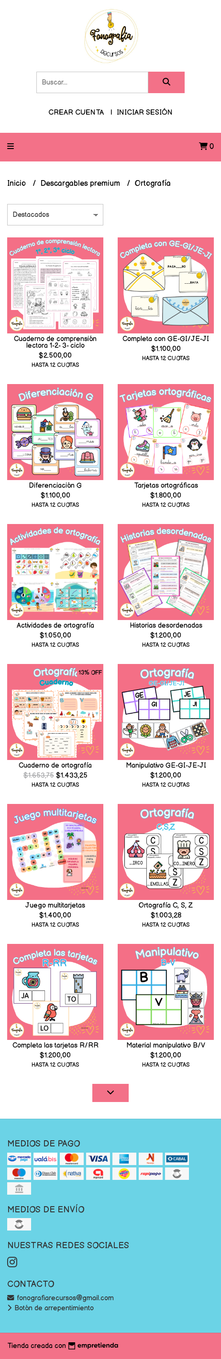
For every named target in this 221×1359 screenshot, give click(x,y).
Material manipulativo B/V (165, 1045)
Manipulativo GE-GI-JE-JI (166, 765)
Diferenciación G (55, 486)
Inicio (17, 183)
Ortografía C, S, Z (166, 905)
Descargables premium (81, 183)
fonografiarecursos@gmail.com (60, 1298)
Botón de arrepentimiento (50, 1308)
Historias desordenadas (166, 625)
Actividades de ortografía (55, 625)
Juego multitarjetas (55, 905)
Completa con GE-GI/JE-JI (165, 339)
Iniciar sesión (145, 112)
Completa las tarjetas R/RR (55, 1045)
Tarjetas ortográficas (166, 486)
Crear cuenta (76, 112)
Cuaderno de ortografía (55, 765)
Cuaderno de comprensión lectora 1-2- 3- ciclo (55, 342)
